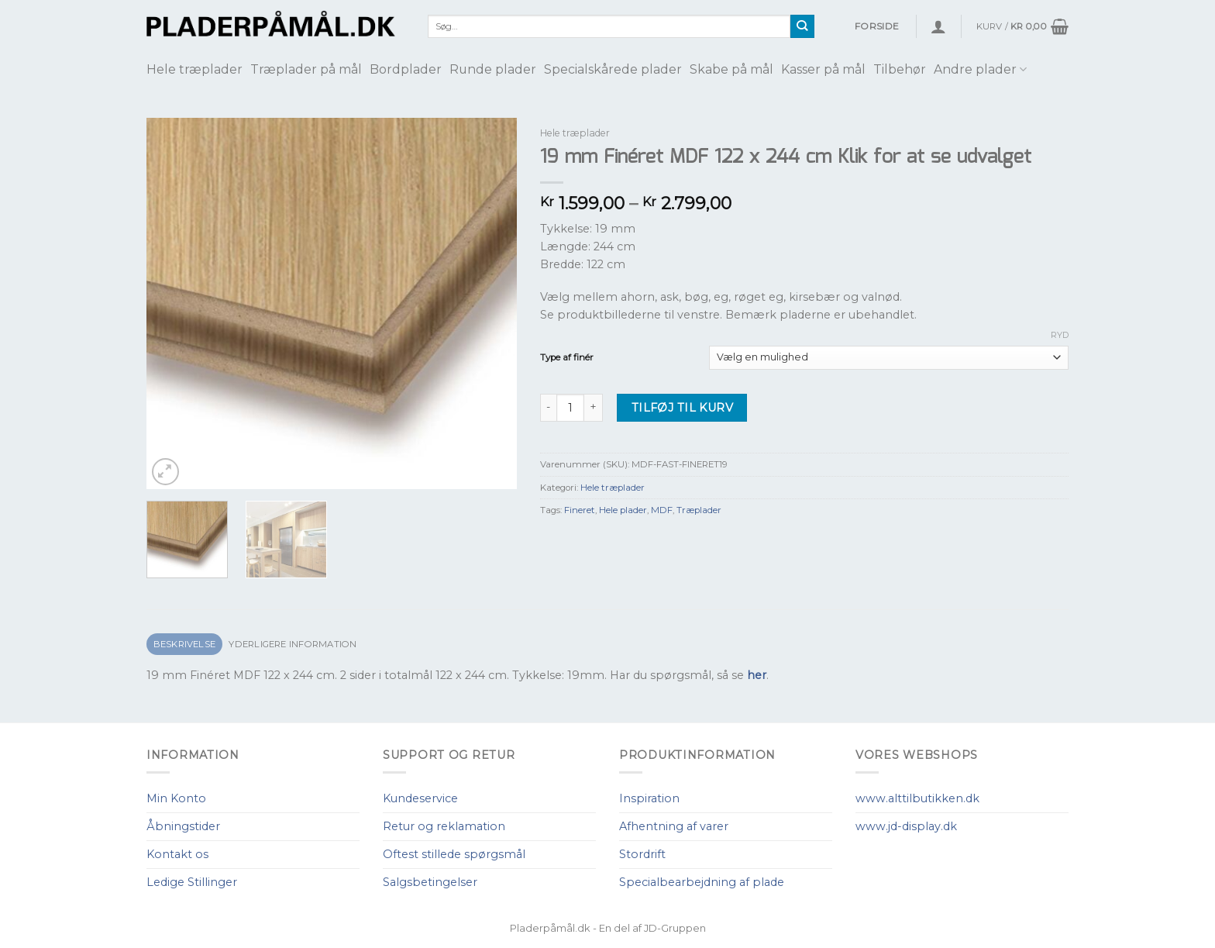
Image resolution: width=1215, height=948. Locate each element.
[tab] (184, 644)
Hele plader (623, 510)
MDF (662, 510)
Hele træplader (194, 69)
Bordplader (406, 69)
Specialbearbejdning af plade (701, 882)
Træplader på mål (306, 69)
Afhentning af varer (673, 826)
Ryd (1060, 334)
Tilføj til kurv (682, 408)
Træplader (698, 510)
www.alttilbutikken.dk (917, 798)
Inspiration (649, 798)
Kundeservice (420, 798)
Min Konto (176, 798)
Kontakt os (177, 854)
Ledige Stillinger (191, 882)
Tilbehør (899, 69)
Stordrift (642, 854)
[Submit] (802, 26)
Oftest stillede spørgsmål (454, 854)
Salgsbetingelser (430, 882)
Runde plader (492, 69)
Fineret (579, 510)
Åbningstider (183, 826)
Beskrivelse (184, 644)
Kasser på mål (823, 69)
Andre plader (980, 69)
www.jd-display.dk (906, 826)
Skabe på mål (731, 69)
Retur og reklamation (444, 826)
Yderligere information (292, 644)
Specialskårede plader (613, 69)
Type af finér (567, 357)
